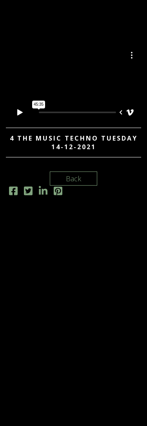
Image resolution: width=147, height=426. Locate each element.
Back (73, 178)
